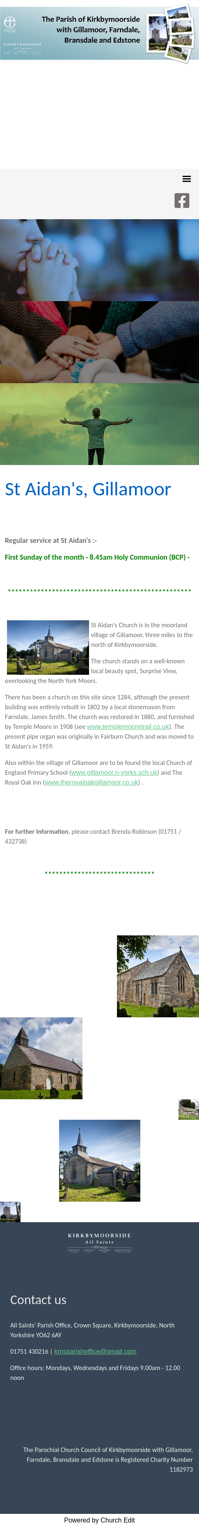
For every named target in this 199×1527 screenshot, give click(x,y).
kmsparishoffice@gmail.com (95, 1351)
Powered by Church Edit (99, 1520)
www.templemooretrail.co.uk (128, 726)
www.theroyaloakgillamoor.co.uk (91, 782)
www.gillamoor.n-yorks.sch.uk (114, 772)
